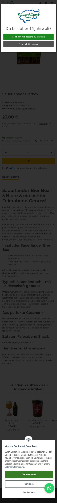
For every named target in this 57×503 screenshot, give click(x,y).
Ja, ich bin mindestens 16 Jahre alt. (28, 36)
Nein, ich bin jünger (28, 44)
